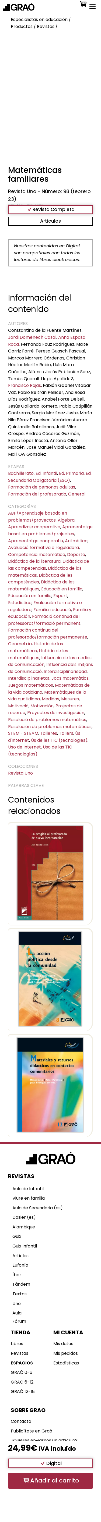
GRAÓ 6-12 (22, 1382)
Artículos (50, 221)
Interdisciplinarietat (29, 678)
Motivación (42, 706)
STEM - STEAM (23, 733)
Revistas (19, 1353)
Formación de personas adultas (41, 487)
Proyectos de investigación (55, 713)
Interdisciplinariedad (65, 671)
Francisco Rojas (24, 385)
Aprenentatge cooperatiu (35, 541)
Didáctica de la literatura (34, 561)
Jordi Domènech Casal (32, 337)
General (76, 494)
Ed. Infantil (46, 473)
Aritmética (76, 541)
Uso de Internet (24, 747)
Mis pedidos (65, 1353)
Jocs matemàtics (70, 678)
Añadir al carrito (54, 1480)
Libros (17, 1344)
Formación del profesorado (37, 494)
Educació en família (61, 589)
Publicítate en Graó (31, 1431)
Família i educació (52, 610)
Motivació (18, 706)
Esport (60, 596)
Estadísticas (66, 1363)
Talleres (48, 733)
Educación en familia (29, 596)
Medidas (50, 699)
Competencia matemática (36, 554)
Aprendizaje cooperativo (34, 527)
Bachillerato (21, 473)
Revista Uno (20, 773)
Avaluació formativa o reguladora (43, 547)
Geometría (20, 644)
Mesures (70, 699)
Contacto (21, 1421)
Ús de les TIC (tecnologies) (59, 740)
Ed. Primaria (71, 473)
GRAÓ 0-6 (21, 1372)
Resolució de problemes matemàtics (47, 720)
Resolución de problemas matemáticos (50, 726)
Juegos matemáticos (30, 685)
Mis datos (63, 1344)
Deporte (76, 554)
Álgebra (66, 520)
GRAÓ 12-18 (23, 1391)
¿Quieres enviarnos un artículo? (44, 1440)
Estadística (20, 603)
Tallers (66, 733)
